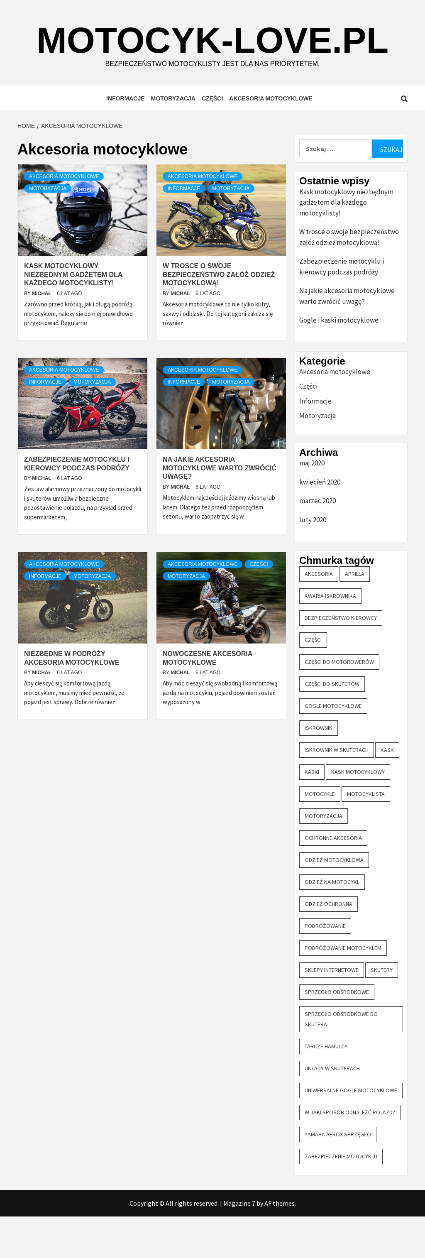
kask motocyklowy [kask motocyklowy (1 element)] (358, 813)
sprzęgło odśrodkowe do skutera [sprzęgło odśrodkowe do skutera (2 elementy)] (341, 1061)
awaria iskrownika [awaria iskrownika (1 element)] (330, 637)
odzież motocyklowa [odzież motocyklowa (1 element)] (334, 901)
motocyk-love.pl (213, 59)
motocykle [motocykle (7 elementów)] (320, 835)
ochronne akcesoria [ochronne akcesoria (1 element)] (333, 879)
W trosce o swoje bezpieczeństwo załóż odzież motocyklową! (219, 316)
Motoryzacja (173, 140)
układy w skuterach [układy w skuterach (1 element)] (332, 1110)
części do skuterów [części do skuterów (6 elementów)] (332, 725)
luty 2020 (312, 561)
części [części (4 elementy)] (313, 681)
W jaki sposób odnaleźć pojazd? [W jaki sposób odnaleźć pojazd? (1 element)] (350, 1154)
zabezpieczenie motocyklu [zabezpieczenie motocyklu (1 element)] (341, 1198)
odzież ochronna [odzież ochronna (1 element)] (328, 945)
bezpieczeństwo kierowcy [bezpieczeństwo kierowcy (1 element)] (341, 659)
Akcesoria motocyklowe (271, 140)
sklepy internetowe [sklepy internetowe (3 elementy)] (332, 1011)
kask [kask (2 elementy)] (387, 791)
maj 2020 (312, 504)
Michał (42, 335)
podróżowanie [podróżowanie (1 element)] (325, 967)
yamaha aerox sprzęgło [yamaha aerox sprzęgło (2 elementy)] (338, 1176)
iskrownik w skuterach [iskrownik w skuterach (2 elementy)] (337, 791)
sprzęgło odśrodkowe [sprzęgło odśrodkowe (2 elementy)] (337, 1033)
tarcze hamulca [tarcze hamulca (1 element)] (326, 1088)
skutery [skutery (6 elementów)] (382, 1011)
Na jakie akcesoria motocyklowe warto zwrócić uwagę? (219, 509)
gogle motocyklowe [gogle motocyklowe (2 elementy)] (333, 747)
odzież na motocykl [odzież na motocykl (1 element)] (332, 923)
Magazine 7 (239, 1245)
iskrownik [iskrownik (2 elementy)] (318, 769)
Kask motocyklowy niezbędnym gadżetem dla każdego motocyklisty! (73, 316)
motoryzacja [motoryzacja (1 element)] (323, 857)
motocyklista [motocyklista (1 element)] (366, 835)
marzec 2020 (317, 542)
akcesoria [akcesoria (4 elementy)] (319, 615)
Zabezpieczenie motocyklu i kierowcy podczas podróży (341, 308)
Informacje (125, 140)
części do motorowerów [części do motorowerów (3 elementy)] (339, 703)
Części (212, 140)
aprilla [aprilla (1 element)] (354, 615)
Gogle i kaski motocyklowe (339, 361)
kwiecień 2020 (319, 523)
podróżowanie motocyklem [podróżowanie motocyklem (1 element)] (343, 989)
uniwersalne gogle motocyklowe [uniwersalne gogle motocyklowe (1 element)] (351, 1132)
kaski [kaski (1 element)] (312, 813)
